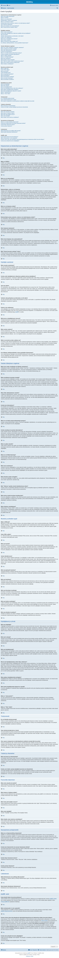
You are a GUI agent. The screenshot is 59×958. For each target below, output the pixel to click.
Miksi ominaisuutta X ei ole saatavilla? (9, 138)
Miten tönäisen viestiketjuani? (7, 63)
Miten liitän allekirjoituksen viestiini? (8, 50)
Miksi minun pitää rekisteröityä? (7, 16)
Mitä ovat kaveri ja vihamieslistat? (8, 105)
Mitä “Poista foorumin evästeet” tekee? (9, 27)
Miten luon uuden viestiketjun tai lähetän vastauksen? (12, 47)
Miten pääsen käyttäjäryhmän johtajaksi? (9, 89)
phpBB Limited (53, 898)
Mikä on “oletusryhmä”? (6, 92)
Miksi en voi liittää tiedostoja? (7, 57)
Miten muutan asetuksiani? (6, 31)
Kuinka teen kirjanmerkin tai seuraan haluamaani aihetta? (13, 123)
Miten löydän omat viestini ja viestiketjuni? (10, 117)
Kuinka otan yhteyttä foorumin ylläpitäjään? (10, 140)
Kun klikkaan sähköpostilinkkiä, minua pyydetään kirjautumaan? (14, 42)
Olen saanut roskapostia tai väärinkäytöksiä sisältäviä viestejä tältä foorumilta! (17, 101)
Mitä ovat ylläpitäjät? (5, 84)
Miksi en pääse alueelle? (6, 55)
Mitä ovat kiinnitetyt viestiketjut (7, 76)
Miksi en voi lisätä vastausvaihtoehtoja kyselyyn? (11, 52)
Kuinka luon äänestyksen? (6, 51)
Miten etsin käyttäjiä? (5, 115)
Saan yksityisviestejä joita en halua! (8, 99)
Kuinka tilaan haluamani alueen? (8, 124)
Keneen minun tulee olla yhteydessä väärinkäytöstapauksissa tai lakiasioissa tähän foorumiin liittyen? (22, 139)
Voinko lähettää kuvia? (6, 72)
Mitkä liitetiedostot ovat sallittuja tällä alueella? (11, 130)
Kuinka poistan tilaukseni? (6, 126)
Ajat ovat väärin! (4, 34)
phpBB (16, 312)
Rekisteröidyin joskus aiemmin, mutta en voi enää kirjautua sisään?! (15, 23)
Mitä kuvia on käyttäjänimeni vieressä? (9, 38)
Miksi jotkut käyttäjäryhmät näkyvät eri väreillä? (11, 90)
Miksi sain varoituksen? (6, 58)
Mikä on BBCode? (5, 68)
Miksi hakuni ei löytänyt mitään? (8, 113)
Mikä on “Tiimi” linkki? (5, 93)
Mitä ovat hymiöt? (4, 71)
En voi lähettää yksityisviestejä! (7, 98)
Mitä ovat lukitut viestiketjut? (7, 78)
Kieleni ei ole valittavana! (6, 37)
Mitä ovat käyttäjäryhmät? (6, 86)
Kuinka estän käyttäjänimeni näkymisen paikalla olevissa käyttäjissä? (15, 33)
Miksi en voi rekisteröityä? (6, 19)
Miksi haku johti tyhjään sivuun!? (8, 114)
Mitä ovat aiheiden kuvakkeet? (7, 79)
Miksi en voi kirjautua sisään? (7, 21)
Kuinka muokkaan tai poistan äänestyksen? (10, 54)
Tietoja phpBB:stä (5, 901)
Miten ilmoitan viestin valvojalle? (8, 59)
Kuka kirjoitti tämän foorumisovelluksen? (9, 136)
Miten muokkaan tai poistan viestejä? (9, 48)
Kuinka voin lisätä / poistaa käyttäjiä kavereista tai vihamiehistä (14, 107)
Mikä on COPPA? (4, 17)
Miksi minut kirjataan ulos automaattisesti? (10, 25)
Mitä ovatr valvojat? (5, 85)
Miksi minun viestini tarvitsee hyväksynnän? (10, 62)
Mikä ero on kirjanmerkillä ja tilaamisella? (9, 121)
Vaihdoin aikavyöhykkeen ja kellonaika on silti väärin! (12, 36)
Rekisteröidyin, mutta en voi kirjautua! (9, 20)
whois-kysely (44, 920)
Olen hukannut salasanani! (6, 24)
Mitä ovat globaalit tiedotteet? (7, 74)
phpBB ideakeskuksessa (6, 911)
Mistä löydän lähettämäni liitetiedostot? (9, 132)
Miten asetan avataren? (6, 40)
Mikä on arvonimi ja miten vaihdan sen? (9, 41)
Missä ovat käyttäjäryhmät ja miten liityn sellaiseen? (12, 88)
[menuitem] (8, 5)
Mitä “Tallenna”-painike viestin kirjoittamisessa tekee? (12, 61)
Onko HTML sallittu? (5, 69)
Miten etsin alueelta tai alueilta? (7, 111)
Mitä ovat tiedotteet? (5, 75)
